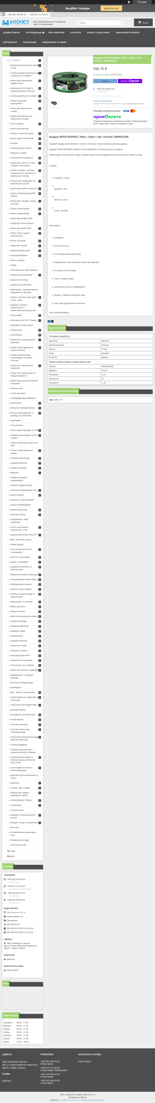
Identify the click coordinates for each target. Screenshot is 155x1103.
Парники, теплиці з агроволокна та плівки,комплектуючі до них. (23, 307)
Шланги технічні (18, 611)
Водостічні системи (19, 280)
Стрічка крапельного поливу (23, 96)
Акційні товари (11, 32)
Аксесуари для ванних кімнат (24, 579)
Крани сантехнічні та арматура (25, 670)
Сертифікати (10, 42)
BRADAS (15, 472)
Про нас (11, 851)
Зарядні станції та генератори (24, 822)
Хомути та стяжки (19, 645)
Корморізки (16, 420)
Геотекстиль (16, 403)
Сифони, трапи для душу (22, 133)
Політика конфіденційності (93, 1100)
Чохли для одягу (18, 393)
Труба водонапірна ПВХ (21, 218)
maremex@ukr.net (15, 916)
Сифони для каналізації (21, 275)
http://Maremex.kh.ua (16, 912)
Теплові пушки (17, 810)
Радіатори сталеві (19, 245)
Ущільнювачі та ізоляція (21, 602)
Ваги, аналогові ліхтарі (21, 539)
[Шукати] (120, 23)
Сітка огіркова (17, 124)
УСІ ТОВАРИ (13, 60)
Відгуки (10, 856)
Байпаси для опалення (21, 285)
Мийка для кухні (18, 606)
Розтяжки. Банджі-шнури (22, 682)
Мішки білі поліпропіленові (23, 408)
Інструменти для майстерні (23, 714)
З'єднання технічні (19, 650)
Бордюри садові (18, 631)
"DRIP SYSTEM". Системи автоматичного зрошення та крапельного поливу (23, 173)
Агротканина (16, 335)
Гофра (13, 265)
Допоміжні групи (18, 710)
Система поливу (18, 514)
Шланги (14, 143)
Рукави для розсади (20, 840)
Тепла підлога (17, 719)
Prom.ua (91, 1095)
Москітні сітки (17, 388)
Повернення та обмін (54, 42)
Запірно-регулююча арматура (24, 574)
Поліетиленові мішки (20, 458)
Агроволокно (16, 330)
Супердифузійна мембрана (23, 398)
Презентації (29, 42)
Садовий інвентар (19, 463)
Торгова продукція (19, 745)
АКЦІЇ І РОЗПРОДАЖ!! (21, 505)
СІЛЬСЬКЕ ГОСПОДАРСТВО (24, 705)
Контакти (76, 32)
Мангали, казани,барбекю (22, 500)
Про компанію (56, 32)
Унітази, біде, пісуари (20, 788)
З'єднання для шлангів (21, 148)
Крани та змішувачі (19, 562)
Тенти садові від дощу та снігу (24, 430)
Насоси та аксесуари (20, 557)
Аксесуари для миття (20, 655)
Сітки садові (16, 315)
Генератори (16, 805)
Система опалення (19, 724)
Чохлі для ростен (18, 845)
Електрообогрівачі (19, 255)
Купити (105, 81)
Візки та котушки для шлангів (24, 616)
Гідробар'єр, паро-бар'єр (22, 325)
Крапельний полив (19, 510)
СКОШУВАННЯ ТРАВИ (21, 800)
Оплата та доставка (98, 32)
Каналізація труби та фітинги (24, 188)
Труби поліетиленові (20, 209)
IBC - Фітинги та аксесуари (23, 692)
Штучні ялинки (17, 495)
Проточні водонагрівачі (21, 589)
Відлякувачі (16, 687)
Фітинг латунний (18, 241)
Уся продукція (34, 32)
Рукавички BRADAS (20, 626)
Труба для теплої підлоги (22, 223)
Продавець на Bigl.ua (77, 1097)
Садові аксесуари (19, 468)
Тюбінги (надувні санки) (21, 485)
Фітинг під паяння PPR (21, 228)
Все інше (15, 827)
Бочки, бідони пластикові (22, 138)
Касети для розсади (20, 128)
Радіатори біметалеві (20, 250)
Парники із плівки (18, 153)
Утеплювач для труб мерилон (24, 270)
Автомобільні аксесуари (21, 660)
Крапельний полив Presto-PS (24, 535)
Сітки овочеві (17, 425)
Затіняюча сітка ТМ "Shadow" (24, 320)
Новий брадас (17, 544)
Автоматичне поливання (22, 158)
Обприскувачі (17, 636)
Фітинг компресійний (20, 213)
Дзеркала (15, 783)
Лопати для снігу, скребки (22, 665)
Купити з (130, 81)
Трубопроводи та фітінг (21, 584)
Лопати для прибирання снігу (24, 490)
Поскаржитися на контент (70, 1100)
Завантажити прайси (128, 32)
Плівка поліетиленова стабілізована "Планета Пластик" (21, 358)
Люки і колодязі (18, 260)
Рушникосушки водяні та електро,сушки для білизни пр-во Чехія (23, 760)
